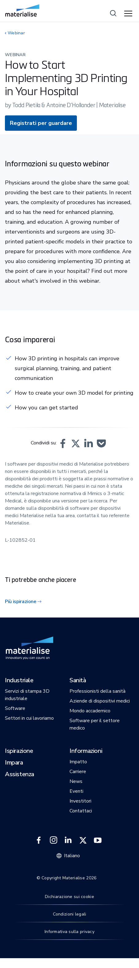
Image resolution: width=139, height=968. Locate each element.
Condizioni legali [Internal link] (69, 914)
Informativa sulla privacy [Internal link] (69, 932)
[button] (63, 443)
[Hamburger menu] (129, 14)
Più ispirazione (20, 601)
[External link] (39, 840)
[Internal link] (22, 10)
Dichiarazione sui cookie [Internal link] (69, 897)
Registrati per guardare (41, 123)
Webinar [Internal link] (16, 33)
